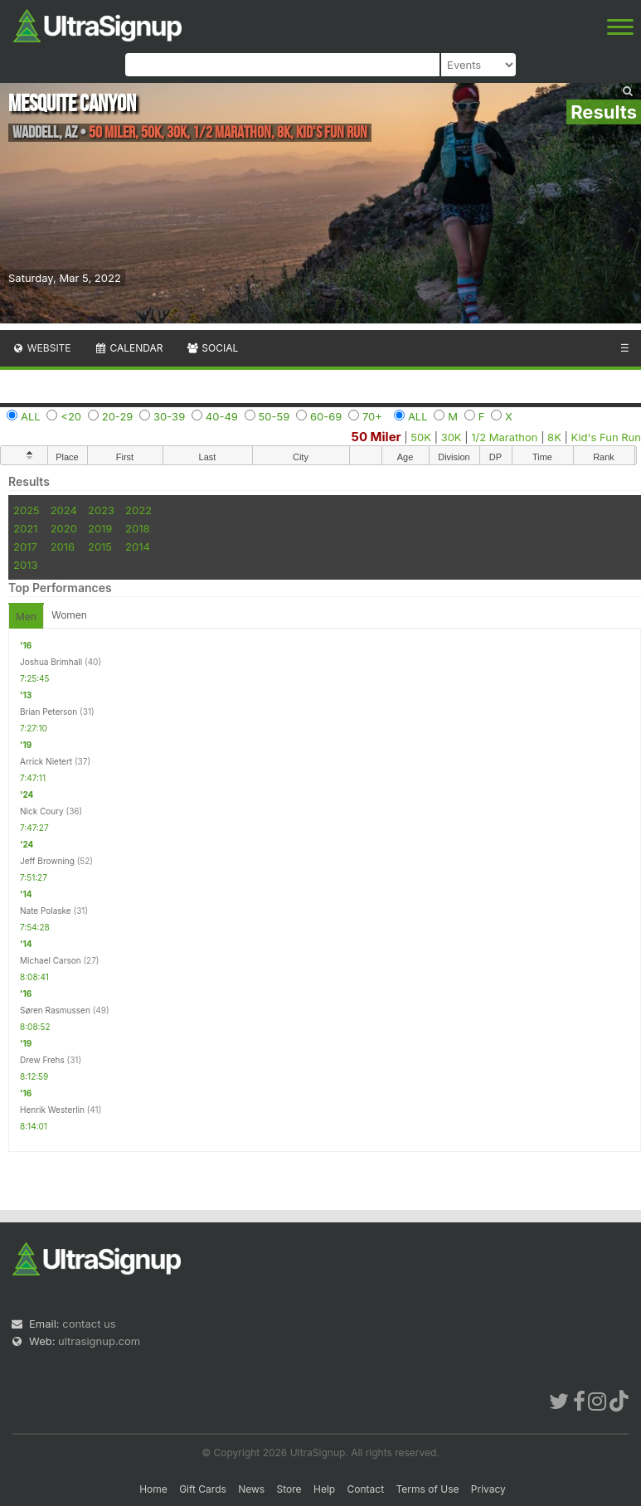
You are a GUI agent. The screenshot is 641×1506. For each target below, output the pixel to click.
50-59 (274, 416)
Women (69, 615)
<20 (71, 416)
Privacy (488, 1489)
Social (212, 348)
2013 (25, 564)
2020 (64, 528)
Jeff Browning (47, 861)
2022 (138, 510)
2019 (100, 528)
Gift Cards (202, 1489)
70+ (372, 416)
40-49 (222, 416)
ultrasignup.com (99, 1341)
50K (420, 437)
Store (289, 1489)
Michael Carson (50, 960)
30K (451, 437)
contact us (88, 1323)
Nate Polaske (45, 911)
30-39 (169, 416)
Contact (366, 1489)
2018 (137, 528)
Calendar (129, 348)
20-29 (118, 416)
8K (554, 437)
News (251, 1489)
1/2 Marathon (504, 437)
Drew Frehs (42, 1060)
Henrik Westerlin (52, 1110)
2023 (101, 510)
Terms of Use (427, 1489)
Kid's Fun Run (606, 437)
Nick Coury (42, 811)
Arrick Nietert (46, 761)
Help (324, 1489)
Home (153, 1489)
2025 (26, 510)
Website (41, 348)
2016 (63, 546)
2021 (25, 528)
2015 (100, 546)
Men (26, 616)
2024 (64, 510)
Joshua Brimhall (51, 662)
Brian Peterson (48, 712)
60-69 (326, 416)
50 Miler (376, 437)
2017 (25, 546)
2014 (137, 546)
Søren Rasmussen (55, 1010)
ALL (31, 416)
